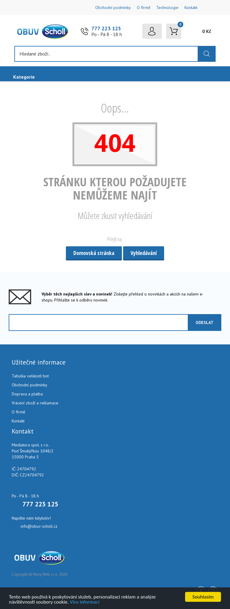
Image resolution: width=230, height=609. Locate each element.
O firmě (143, 7)
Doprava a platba (27, 394)
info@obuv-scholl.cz (39, 526)
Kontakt (190, 7)
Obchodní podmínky (113, 7)
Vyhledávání (144, 252)
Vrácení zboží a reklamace (35, 403)
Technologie (167, 7)
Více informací (84, 602)
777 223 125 (106, 28)
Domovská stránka (93, 252)
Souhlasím (203, 597)
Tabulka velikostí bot (30, 376)
